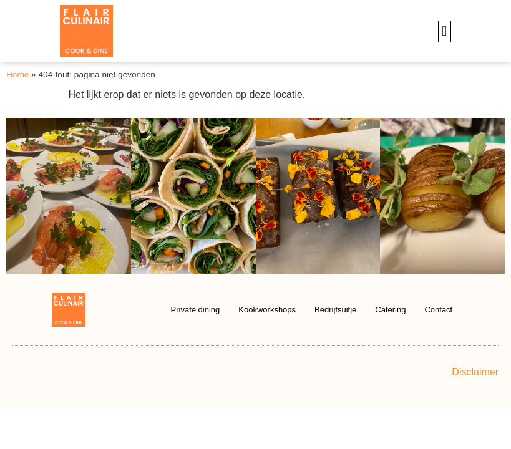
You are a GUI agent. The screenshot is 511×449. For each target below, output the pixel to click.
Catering (390, 309)
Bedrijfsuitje (335, 309)
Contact (438, 309)
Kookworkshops (267, 309)
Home (17, 74)
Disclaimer (475, 372)
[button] (444, 31)
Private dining (195, 309)
